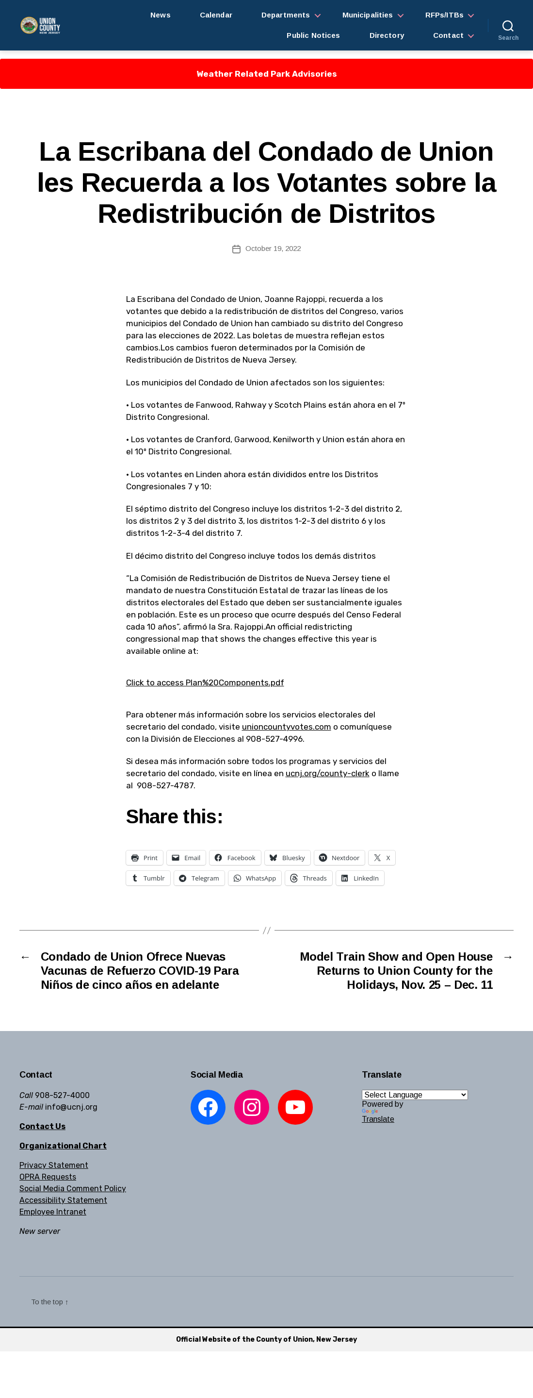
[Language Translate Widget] (415, 1095)
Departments (285, 15)
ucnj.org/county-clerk (328, 773)
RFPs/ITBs (444, 15)
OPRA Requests (47, 1177)
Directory (387, 35)
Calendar (216, 15)
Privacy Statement (53, 1165)
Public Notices (313, 35)
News (160, 15)
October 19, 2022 (273, 248)
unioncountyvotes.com (286, 727)
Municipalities (367, 15)
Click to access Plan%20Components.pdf (205, 682)
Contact (448, 35)
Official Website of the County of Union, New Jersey (266, 1339)
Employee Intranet (52, 1211)
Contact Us (42, 1126)
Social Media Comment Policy (72, 1188)
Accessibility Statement (63, 1200)
